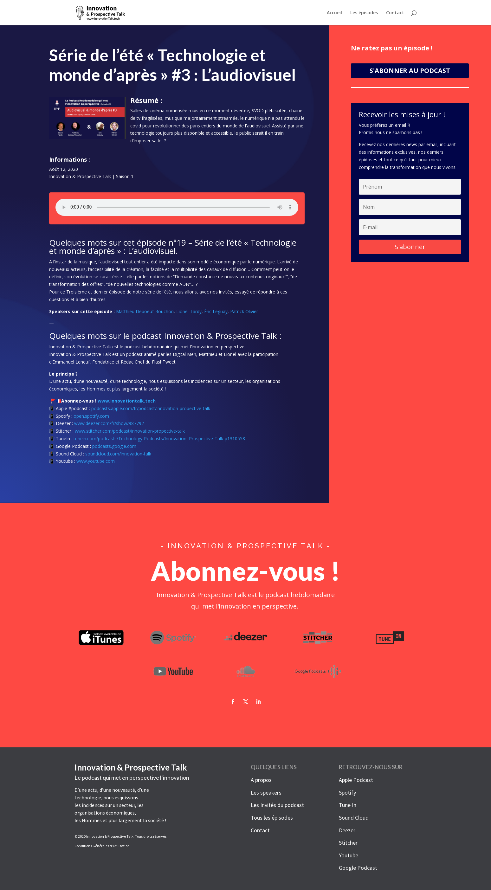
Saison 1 (124, 178)
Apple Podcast (356, 780)
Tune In (347, 805)
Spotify (347, 792)
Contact (395, 13)
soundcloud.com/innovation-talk (118, 456)
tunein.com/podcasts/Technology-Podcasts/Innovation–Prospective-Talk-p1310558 (159, 440)
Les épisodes (364, 13)
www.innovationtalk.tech (127, 403)
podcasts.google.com (114, 448)
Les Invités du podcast (277, 805)
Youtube (348, 855)
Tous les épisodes (272, 817)
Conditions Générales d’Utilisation (102, 845)
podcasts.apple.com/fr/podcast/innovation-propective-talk (150, 410)
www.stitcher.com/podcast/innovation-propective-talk (130, 433)
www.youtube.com (95, 463)
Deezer (347, 830)
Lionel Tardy (189, 313)
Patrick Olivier (244, 313)
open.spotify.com (91, 418)
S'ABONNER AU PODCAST (410, 72)
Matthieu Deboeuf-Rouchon (145, 313)
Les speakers (266, 792)
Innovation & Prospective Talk (80, 178)
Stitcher (348, 842)
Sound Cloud (354, 817)
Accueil (334, 13)
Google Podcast (358, 867)
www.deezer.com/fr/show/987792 (109, 425)
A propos (261, 780)
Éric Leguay (216, 313)
